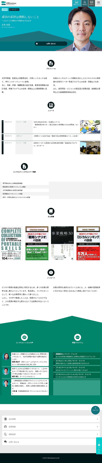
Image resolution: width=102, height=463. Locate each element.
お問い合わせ (51, 44)
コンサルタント (14, 9)
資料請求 (12, 434)
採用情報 (12, 426)
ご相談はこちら (99, 446)
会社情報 (12, 419)
